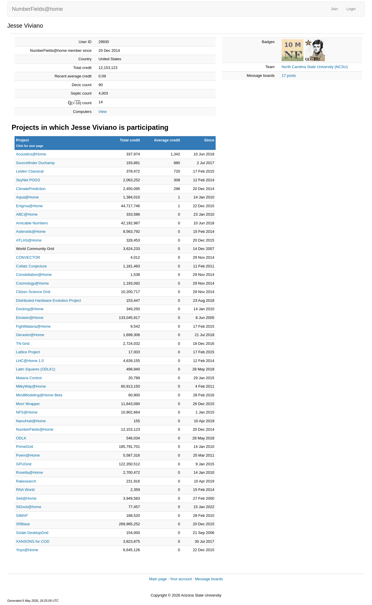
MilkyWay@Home (31, 386)
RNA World (25, 489)
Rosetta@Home (29, 472)
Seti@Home (26, 498)
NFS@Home (26, 412)
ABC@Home (27, 214)
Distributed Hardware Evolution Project (48, 300)
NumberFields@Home (34, 429)
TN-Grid (22, 343)
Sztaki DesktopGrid (32, 533)
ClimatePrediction (31, 189)
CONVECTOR (28, 257)
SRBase (23, 524)
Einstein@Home (29, 317)
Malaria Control (29, 378)
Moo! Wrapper (28, 404)
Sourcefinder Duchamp (35, 163)
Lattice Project (28, 352)
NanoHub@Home (31, 421)
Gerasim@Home (30, 335)
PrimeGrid (24, 446)
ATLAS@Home (29, 240)
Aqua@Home (27, 197)
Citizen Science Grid (33, 292)
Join (334, 9)
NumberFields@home (37, 9)
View (103, 111)
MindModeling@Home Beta (39, 395)
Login (351, 9)
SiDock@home (28, 507)
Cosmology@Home (32, 283)
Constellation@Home (34, 274)
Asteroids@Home (31, 231)
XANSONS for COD (32, 541)
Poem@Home (28, 455)
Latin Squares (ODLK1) (35, 369)
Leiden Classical (30, 171)
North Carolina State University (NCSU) (315, 67)
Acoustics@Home (31, 154)
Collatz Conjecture (31, 266)
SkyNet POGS (28, 180)
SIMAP (22, 515)
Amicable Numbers (32, 223)
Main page (158, 579)
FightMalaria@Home (33, 326)
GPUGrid (23, 464)
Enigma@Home (29, 206)
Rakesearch (26, 481)
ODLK (21, 438)
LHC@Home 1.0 (30, 361)
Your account (181, 579)
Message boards (209, 579)
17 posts (289, 75)
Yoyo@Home (27, 550)
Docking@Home (30, 309)
